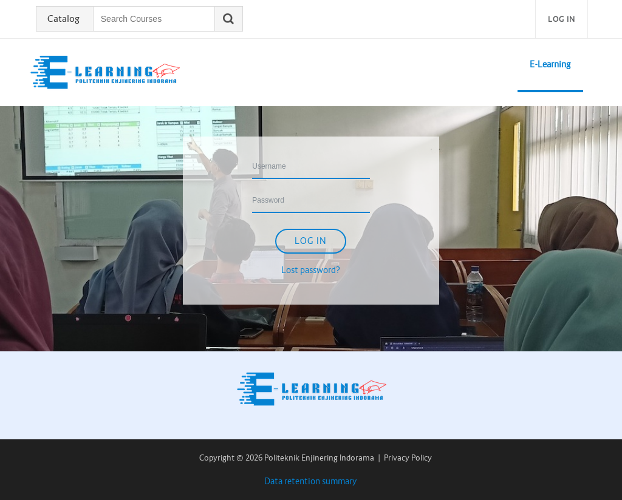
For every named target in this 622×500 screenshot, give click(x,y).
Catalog (63, 18)
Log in (561, 19)
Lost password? (310, 270)
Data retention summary (310, 481)
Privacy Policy (408, 458)
